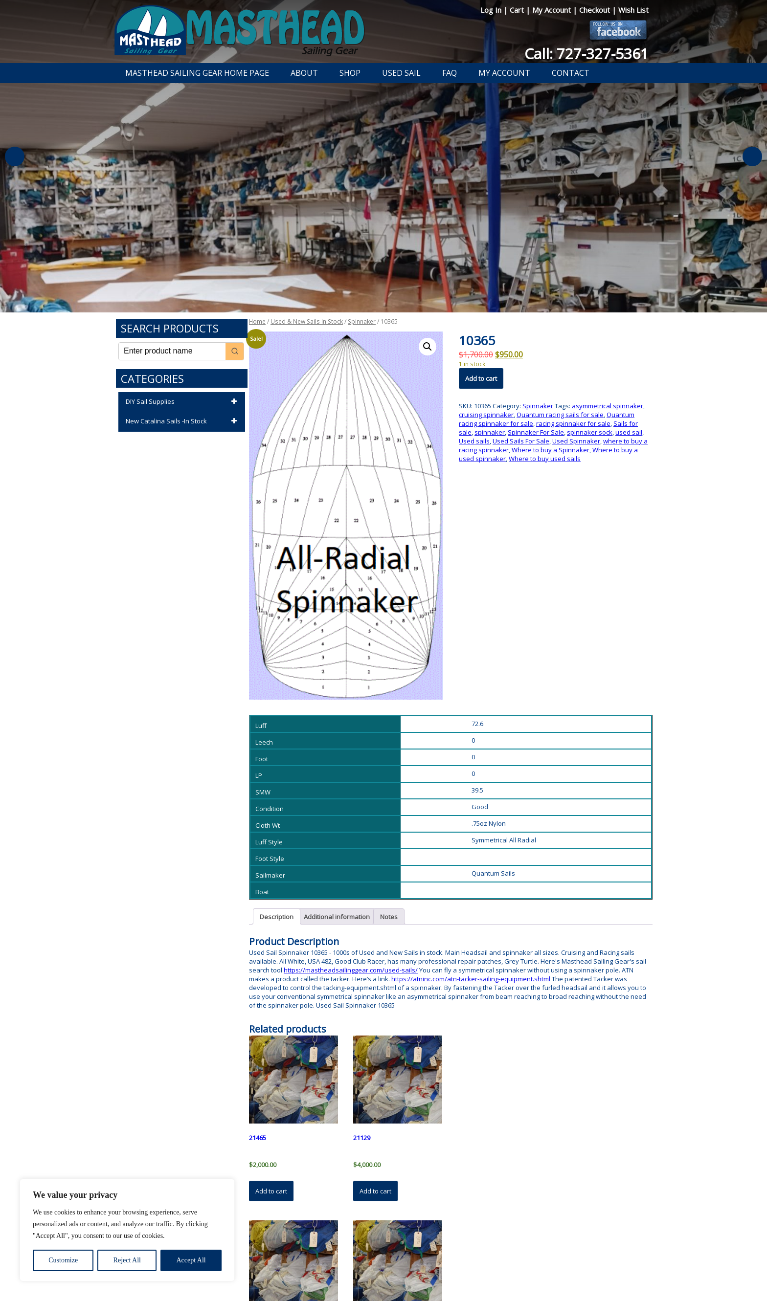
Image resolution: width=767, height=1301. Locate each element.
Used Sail (401, 72)
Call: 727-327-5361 (586, 54)
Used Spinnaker (576, 441)
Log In (491, 10)
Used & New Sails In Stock (307, 321)
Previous (14, 156)
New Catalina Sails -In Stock (183, 421)
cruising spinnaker (486, 414)
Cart (518, 10)
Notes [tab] (389, 916)
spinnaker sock (589, 432)
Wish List (633, 10)
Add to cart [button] (271, 1191)
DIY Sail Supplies (183, 402)
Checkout (595, 10)
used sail (628, 432)
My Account (552, 10)
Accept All (190, 1260)
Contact (570, 72)
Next (752, 156)
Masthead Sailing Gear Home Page (197, 72)
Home (257, 321)
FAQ (449, 72)
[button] (427, 346)
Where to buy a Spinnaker (550, 449)
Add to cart (481, 378)
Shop (350, 72)
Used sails (474, 441)
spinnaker (489, 432)
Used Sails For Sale (521, 441)
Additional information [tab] (337, 916)
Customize (63, 1260)
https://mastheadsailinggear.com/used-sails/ (351, 970)
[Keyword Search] (172, 351)
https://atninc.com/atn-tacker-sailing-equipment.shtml (470, 978)
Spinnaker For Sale (536, 432)
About (304, 72)
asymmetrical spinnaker (607, 405)
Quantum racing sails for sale (560, 414)
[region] (127, 1230)
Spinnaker (362, 321)
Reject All (127, 1260)
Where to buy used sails (545, 458)
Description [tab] (276, 916)
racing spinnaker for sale (573, 423)
